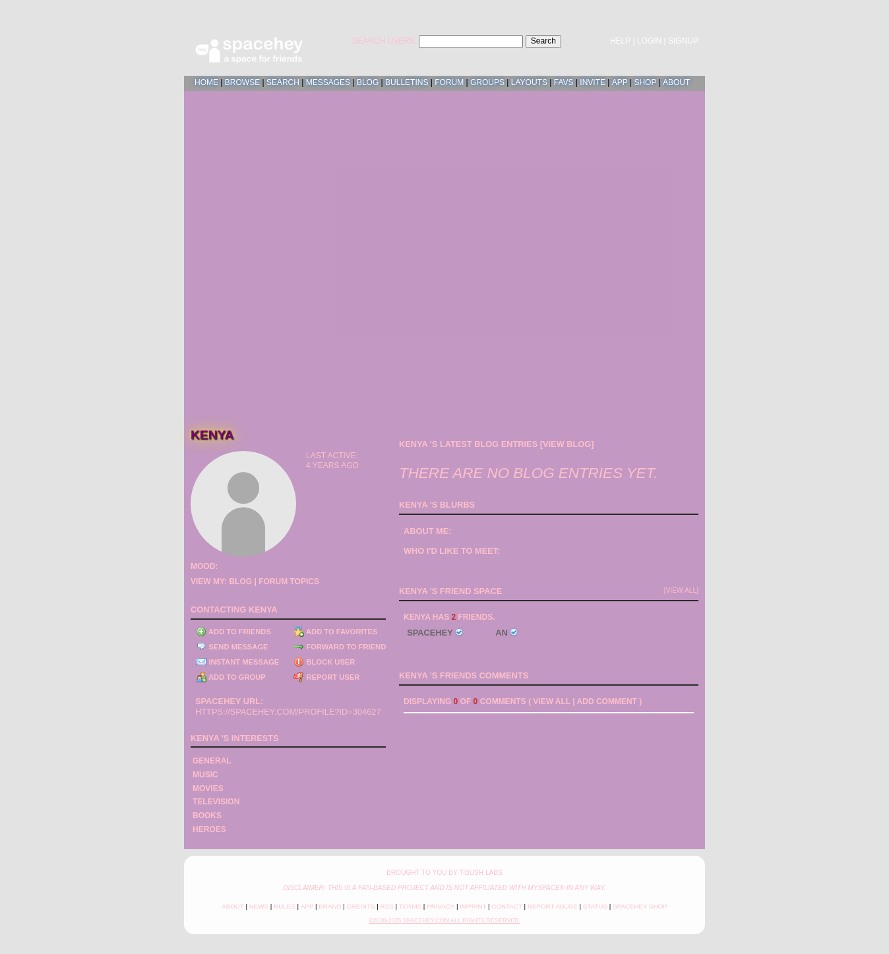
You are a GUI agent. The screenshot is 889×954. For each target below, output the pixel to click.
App (620, 82)
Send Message (232, 647)
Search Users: (384, 40)
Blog (368, 82)
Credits (361, 906)
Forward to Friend (339, 647)
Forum (449, 82)
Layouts (529, 82)
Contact (506, 906)
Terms (410, 906)
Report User (326, 677)
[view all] (681, 590)
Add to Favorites (335, 632)
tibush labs (481, 872)
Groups (487, 82)
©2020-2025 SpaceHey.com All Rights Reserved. (444, 920)
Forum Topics (289, 581)
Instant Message (237, 662)
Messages (328, 82)
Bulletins (406, 82)
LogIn (649, 40)
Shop (645, 82)
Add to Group (231, 677)
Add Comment (607, 701)
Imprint (473, 906)
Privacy (440, 906)
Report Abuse (553, 906)
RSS (387, 906)
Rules (284, 906)
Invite (592, 82)
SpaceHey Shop (640, 906)
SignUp (683, 40)
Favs (564, 82)
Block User (324, 662)
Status (595, 906)
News (258, 906)
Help (620, 40)
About (676, 82)
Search (543, 40)
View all (551, 701)
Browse (242, 82)
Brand (330, 906)
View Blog (567, 444)
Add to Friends (233, 632)
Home (206, 82)
